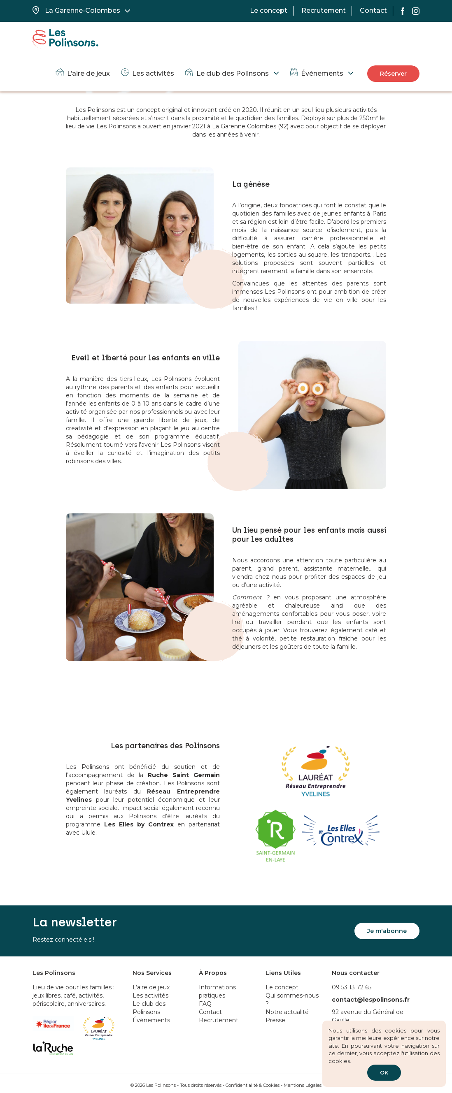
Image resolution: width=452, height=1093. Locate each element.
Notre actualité (287, 1012)
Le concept (268, 10)
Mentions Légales (303, 1085)
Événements (316, 73)
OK (384, 1072)
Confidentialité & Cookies (253, 1085)
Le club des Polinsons (226, 73)
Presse (275, 1020)
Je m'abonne (387, 931)
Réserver (393, 73)
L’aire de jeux (82, 73)
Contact (373, 10)
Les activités (147, 73)
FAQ (205, 1003)
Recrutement (323, 10)
